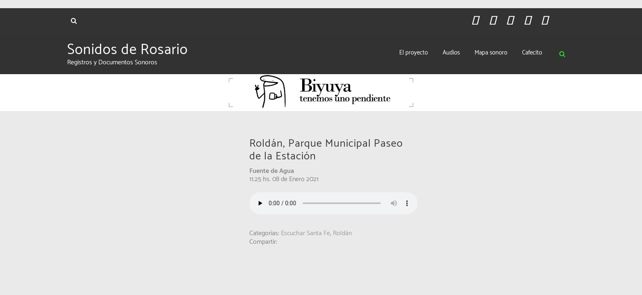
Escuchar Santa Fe (305, 233)
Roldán (342, 233)
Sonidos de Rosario (127, 50)
